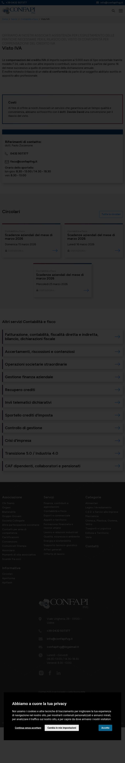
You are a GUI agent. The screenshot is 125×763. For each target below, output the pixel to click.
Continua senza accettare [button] (28, 728)
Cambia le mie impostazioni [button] (61, 728)
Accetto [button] (105, 728)
